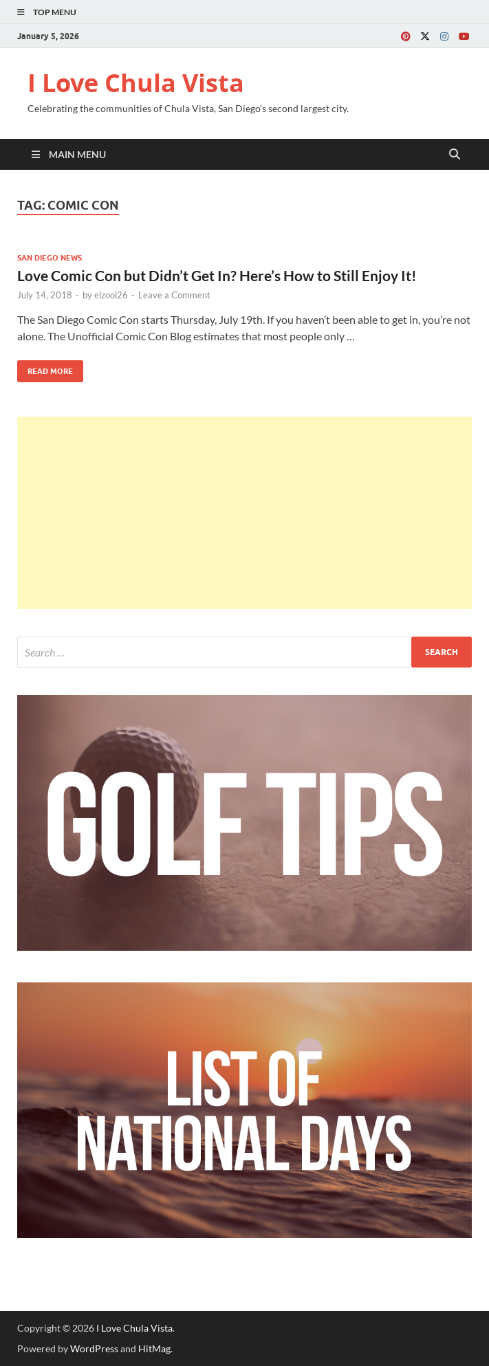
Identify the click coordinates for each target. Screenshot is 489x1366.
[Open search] (454, 154)
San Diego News (49, 258)
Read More (45, 368)
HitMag (154, 1348)
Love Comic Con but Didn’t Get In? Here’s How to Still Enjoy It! (217, 275)
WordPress (94, 1348)
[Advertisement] (244, 513)
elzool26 (111, 294)
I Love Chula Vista (136, 83)
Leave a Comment (174, 294)
